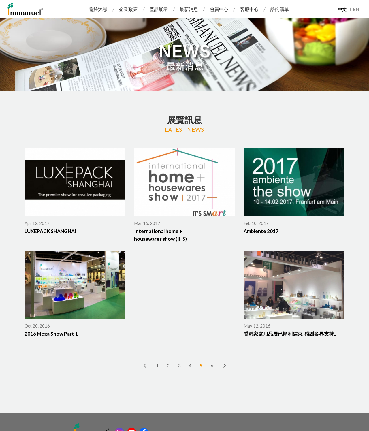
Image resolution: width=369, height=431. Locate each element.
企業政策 (128, 9)
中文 (342, 9)
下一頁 (224, 365)
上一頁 (145, 365)
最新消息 (189, 9)
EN (356, 9)
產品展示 (158, 9)
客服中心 (249, 9)
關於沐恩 (98, 9)
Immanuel (25, 9)
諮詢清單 (279, 9)
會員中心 (219, 9)
